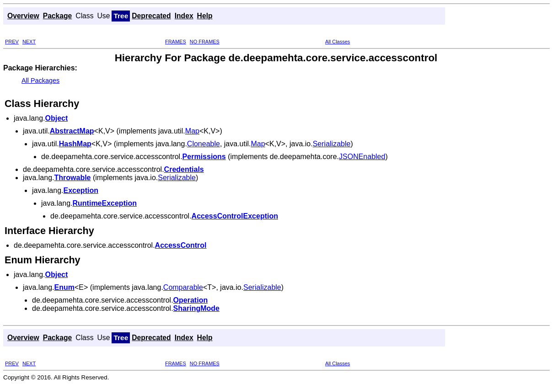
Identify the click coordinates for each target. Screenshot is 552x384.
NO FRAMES (205, 41)
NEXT (29, 41)
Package (57, 16)
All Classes (337, 41)
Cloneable (203, 144)
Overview (23, 16)
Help (205, 16)
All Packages (40, 80)
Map (192, 131)
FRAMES (175, 41)
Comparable (183, 287)
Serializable (332, 144)
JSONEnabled (362, 156)
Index (184, 16)
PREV (12, 41)
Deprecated (151, 16)
